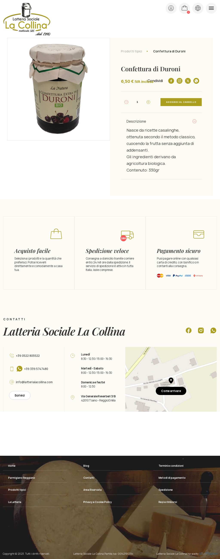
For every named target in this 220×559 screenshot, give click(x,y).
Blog (86, 466)
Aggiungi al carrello (181, 102)
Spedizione (166, 490)
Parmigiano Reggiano (21, 478)
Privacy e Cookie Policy (97, 502)
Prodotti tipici (131, 51)
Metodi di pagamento (172, 478)
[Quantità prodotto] (137, 102)
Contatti (88, 478)
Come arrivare (171, 391)
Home (11, 466)
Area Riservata (92, 490)
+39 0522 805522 (28, 356)
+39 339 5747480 (36, 369)
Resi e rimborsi (168, 502)
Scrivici (20, 395)
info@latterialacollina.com (34, 382)
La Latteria (14, 502)
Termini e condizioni (171, 466)
